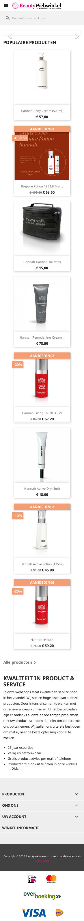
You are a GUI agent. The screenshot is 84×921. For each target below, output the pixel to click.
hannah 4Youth (42, 639)
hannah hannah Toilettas (42, 262)
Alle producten (20, 662)
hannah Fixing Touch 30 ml (42, 413)
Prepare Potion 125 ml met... (42, 186)
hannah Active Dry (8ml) (42, 488)
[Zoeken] (42, 18)
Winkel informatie (20, 827)
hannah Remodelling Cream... (42, 337)
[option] (42, 32)
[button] (9, 32)
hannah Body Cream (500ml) (42, 111)
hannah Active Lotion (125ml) (42, 564)
